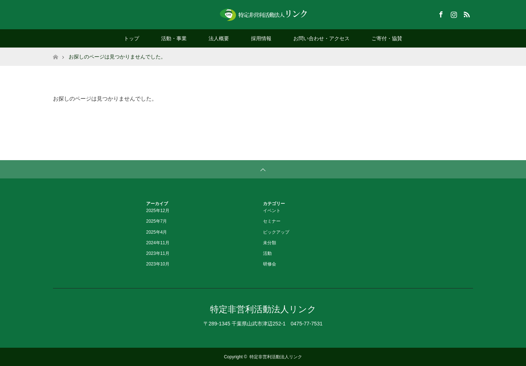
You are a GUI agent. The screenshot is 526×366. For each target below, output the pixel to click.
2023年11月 (157, 253)
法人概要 (219, 38)
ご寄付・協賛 (386, 38)
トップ (131, 38)
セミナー (272, 221)
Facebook (440, 13)
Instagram (452, 13)
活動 (267, 253)
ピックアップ (276, 232)
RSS (465, 13)
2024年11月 (157, 242)
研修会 (269, 264)
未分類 (269, 242)
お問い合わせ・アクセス (321, 38)
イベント (272, 210)
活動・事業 (174, 38)
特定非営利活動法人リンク (263, 309)
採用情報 (261, 38)
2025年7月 (156, 221)
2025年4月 (156, 232)
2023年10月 (157, 264)
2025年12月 (157, 210)
